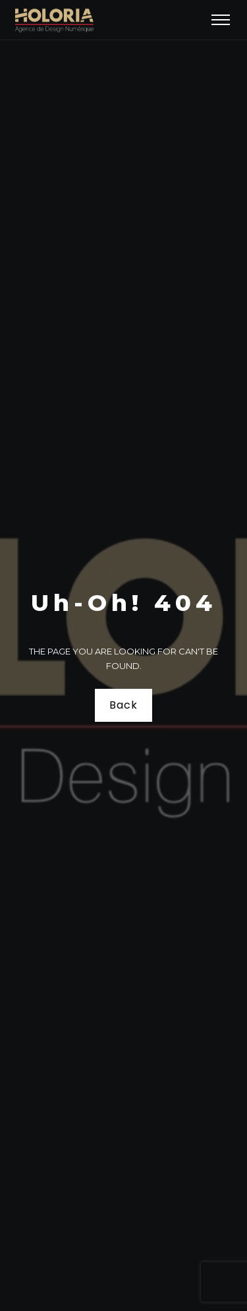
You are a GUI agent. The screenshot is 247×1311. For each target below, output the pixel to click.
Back (123, 705)
